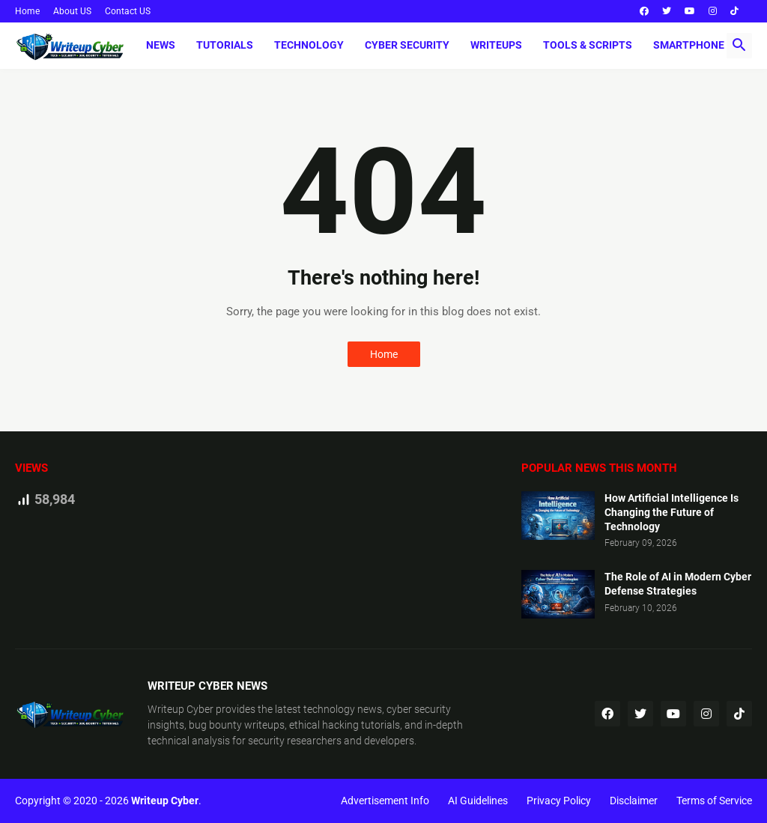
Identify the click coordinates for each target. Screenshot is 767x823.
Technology (309, 45)
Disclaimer (634, 801)
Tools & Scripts (587, 45)
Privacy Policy (559, 801)
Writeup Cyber (180, 709)
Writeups (496, 45)
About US (72, 11)
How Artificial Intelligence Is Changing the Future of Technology (671, 512)
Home (27, 11)
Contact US (128, 11)
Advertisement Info (385, 801)
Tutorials (224, 45)
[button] (739, 45)
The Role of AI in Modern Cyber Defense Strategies (677, 584)
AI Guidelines (478, 801)
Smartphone (688, 45)
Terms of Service (714, 801)
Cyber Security (407, 45)
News (160, 45)
